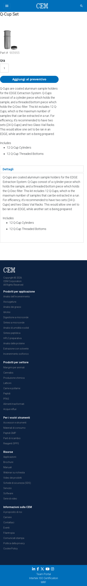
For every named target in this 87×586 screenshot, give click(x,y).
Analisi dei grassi (12, 307)
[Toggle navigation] (6, 6)
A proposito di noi (12, 512)
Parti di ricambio (12, 438)
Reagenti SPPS (11, 443)
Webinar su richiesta (14, 472)
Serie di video (10, 498)
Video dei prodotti (12, 477)
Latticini (7, 383)
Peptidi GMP (9, 433)
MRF (43, 582)
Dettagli (8, 169)
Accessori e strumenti (14, 422)
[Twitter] (43, 570)
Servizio (7, 488)
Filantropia (9, 533)
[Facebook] (39, 570)
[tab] (42, 169)
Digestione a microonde (15, 317)
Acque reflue (9, 409)
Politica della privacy (14, 543)
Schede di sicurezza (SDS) (17, 483)
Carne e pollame (11, 388)
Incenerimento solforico (16, 354)
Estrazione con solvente (16, 348)
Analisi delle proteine (14, 343)
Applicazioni (9, 457)
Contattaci (8, 522)
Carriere (7, 517)
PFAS (6, 398)
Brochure (8, 462)
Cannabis (8, 372)
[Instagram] (53, 570)
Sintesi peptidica (11, 333)
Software (8, 493)
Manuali (7, 467)
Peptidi (6, 393)
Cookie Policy (10, 548)
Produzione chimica (14, 378)
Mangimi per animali (14, 367)
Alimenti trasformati (13, 404)
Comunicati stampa (13, 538)
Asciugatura (9, 301)
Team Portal (43, 574)
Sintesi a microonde (13, 322)
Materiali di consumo (14, 427)
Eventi (6, 527)
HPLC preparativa (12, 338)
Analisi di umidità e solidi (16, 327)
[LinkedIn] (34, 570)
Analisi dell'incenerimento (16, 296)
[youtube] (48, 570)
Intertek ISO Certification (43, 578)
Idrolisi (6, 312)
